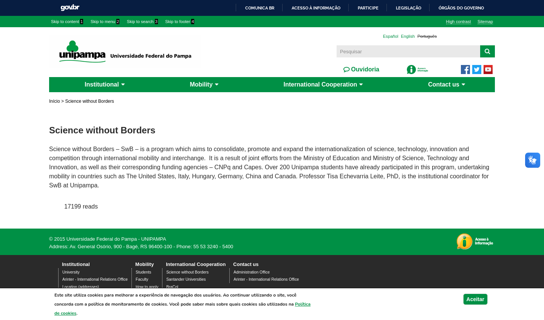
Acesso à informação (316, 8)
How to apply (147, 287)
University (71, 272)
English (408, 36)
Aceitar (475, 299)
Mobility (201, 84)
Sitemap (485, 21)
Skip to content (67, 21)
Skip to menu (105, 21)
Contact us (443, 84)
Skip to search (142, 21)
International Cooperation (320, 84)
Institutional (102, 84)
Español (390, 36)
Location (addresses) (80, 287)
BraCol (172, 287)
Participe (368, 8)
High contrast (458, 21)
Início (54, 101)
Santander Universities (186, 279)
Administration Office (251, 272)
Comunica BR (259, 8)
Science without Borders (187, 272)
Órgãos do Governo (461, 8)
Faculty (142, 279)
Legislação (408, 8)
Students (143, 272)
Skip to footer (179, 21)
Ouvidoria (364, 69)
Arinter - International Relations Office (95, 279)
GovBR (69, 7)
